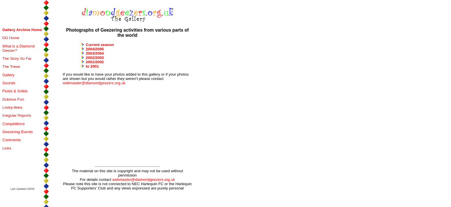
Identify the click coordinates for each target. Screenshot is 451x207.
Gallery (8, 75)
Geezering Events (17, 132)
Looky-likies (12, 107)
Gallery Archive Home (22, 30)
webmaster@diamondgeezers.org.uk (94, 83)
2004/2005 (95, 49)
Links (6, 148)
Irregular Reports (16, 115)
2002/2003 (95, 57)
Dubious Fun (13, 99)
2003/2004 (95, 53)
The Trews (11, 66)
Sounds (8, 83)
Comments (11, 140)
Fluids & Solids (15, 91)
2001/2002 (95, 62)
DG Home (10, 38)
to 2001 (92, 66)
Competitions (13, 124)
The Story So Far (16, 58)
